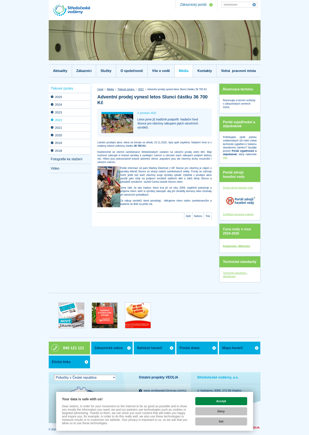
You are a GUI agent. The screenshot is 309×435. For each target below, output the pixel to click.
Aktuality (60, 71)
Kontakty (204, 71)
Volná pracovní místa (238, 71)
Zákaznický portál (193, 4)
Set (221, 421)
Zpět (188, 216)
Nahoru (198, 216)
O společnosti (132, 71)
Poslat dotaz (190, 348)
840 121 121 (73, 348)
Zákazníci (83, 71)
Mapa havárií (232, 348)
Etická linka (61, 362)
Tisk (207, 216)
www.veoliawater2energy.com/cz (165, 390)
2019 (58, 143)
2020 (58, 135)
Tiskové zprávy (126, 89)
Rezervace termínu (238, 89)
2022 (141, 89)
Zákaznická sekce (108, 348)
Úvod (100, 89)
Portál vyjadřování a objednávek (239, 124)
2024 (58, 104)
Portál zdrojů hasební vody (234, 174)
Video (55, 168)
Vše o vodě (161, 71)
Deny (221, 411)
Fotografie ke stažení (66, 159)
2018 (58, 150)
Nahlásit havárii (149, 348)
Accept (221, 401)
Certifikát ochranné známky (238, 214)
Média (183, 71)
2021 (58, 127)
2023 (58, 112)
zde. (225, 157)
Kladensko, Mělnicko (236, 246)
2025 (58, 97)
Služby (106, 71)
